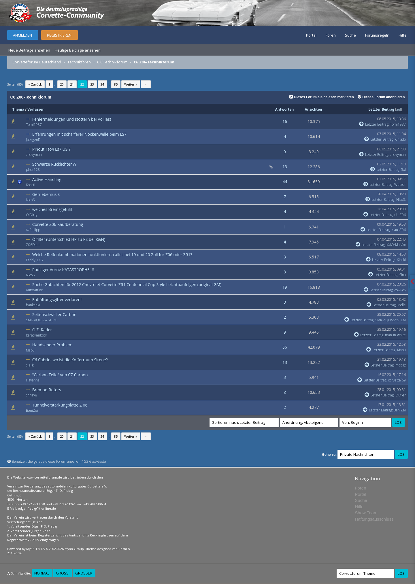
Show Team (366, 512)
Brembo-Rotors (46, 389)
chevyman (34, 154)
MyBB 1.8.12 (35, 549)
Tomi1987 (34, 124)
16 (284, 121)
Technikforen (79, 62)
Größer (83, 573)
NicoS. (30, 199)
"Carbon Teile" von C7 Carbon (60, 374)
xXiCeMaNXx (396, 244)
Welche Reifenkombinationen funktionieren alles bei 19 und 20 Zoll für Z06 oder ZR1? (112, 254)
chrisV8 (31, 395)
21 (72, 84)
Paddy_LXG (34, 260)
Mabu (30, 350)
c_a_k (30, 365)
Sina (402, 274)
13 (284, 166)
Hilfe (403, 35)
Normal (41, 573)
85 (116, 84)
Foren (331, 35)
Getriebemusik (46, 194)
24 (102, 84)
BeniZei (32, 410)
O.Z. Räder (42, 329)
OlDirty (31, 214)
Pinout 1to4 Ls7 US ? (51, 149)
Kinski (401, 259)
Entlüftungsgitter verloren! (57, 299)
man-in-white (395, 334)
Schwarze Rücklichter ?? (54, 164)
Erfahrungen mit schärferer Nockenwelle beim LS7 (79, 134)
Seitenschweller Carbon (54, 314)
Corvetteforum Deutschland (36, 62)
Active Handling (46, 179)
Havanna (32, 380)
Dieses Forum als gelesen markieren (321, 97)
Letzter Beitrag (381, 109)
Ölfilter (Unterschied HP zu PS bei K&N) (68, 239)
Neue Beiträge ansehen (29, 50)
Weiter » (130, 84)
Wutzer (400, 184)
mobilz (400, 365)
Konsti (30, 184)
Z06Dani (32, 244)
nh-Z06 (400, 214)
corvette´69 (397, 380)
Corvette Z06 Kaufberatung (57, 224)
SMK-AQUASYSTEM (41, 319)
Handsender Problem (52, 344)
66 (284, 347)
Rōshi (122, 549)
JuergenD (33, 139)
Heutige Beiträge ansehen (78, 50)
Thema (18, 109)
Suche (350, 35)
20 (62, 84)
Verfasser (35, 109)
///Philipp (33, 229)
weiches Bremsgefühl (52, 209)
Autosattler (34, 290)
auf (398, 109)
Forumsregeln (377, 35)
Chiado (400, 139)
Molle (401, 305)
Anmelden (22, 35)
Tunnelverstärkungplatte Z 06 (60, 405)
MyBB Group (74, 549)
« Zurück (35, 84)
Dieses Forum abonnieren (381, 97)
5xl (403, 169)
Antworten (284, 109)
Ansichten (313, 109)
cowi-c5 (400, 290)
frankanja (33, 305)
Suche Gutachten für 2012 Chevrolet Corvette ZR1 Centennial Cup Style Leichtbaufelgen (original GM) (126, 284)
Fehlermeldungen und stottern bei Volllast (71, 119)
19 (284, 287)
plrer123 (33, 169)
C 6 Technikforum (112, 62)
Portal (311, 35)
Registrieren (59, 35)
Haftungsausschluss (374, 519)
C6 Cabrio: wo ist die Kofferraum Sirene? (70, 359)
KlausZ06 (398, 229)
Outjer (400, 395)
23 (92, 84)
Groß (62, 573)
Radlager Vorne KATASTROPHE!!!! (63, 269)
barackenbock (36, 335)
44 (284, 181)
